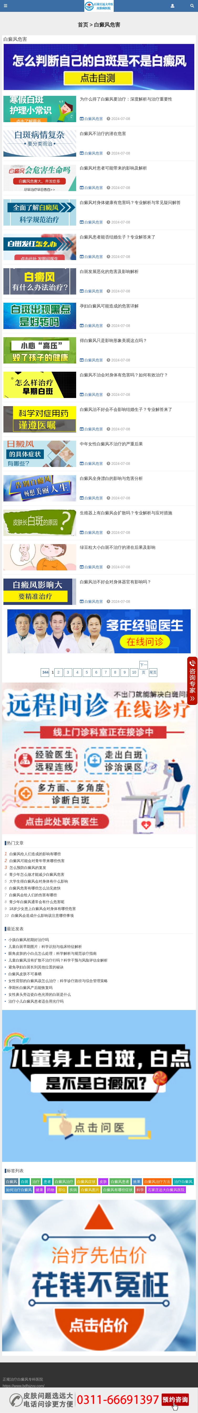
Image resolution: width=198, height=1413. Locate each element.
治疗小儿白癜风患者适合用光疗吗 (36, 1001)
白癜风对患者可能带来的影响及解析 (113, 168)
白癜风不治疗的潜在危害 (103, 133)
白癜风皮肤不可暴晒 (24, 974)
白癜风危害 (107, 25)
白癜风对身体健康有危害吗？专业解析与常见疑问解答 (130, 202)
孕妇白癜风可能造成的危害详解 (109, 306)
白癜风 (11, 1182)
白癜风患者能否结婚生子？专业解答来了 (117, 237)
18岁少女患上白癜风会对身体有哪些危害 (42, 909)
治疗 (36, 1182)
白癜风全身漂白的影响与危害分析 (111, 478)
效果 (136, 1182)
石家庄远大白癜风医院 (166, 1190)
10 (134, 672)
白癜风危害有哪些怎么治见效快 (35, 888)
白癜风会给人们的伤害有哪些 (33, 895)
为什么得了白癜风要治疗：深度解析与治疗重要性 (126, 99)
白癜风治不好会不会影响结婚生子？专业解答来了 (126, 409)
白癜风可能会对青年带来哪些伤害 (37, 861)
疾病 (73, 1190)
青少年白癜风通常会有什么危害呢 (36, 902)
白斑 (24, 1182)
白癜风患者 (120, 1182)
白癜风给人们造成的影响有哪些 (35, 854)
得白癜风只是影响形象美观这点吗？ (113, 340)
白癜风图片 (90, 1190)
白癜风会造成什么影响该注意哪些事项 (42, 915)
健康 (39, 1190)
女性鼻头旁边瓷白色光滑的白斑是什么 (39, 994)
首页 (83, 25)
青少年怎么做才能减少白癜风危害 (36, 874)
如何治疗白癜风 (19, 1190)
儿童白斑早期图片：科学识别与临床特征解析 (45, 946)
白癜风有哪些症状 (118, 1190)
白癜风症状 (86, 1182)
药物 (50, 1190)
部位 (62, 1190)
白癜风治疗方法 (157, 1182)
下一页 (143, 666)
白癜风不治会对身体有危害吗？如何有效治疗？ (124, 375)
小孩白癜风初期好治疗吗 (28, 940)
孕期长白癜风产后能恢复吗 (30, 988)
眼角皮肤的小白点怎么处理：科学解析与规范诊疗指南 (52, 953)
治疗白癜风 (183, 1182)
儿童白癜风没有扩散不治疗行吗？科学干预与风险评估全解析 (58, 960)
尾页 (153, 672)
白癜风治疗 (64, 1182)
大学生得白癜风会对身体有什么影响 (38, 881)
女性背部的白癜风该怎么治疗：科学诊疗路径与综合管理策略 (58, 981)
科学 (140, 1190)
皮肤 (103, 1182)
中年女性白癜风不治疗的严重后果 (111, 444)
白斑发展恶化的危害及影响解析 (109, 271)
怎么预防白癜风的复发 (27, 867)
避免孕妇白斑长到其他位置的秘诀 (36, 967)
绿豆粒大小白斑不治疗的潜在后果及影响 (117, 547)
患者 (47, 1182)
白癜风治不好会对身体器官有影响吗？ (115, 582)
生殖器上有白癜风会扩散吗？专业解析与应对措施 (126, 513)
